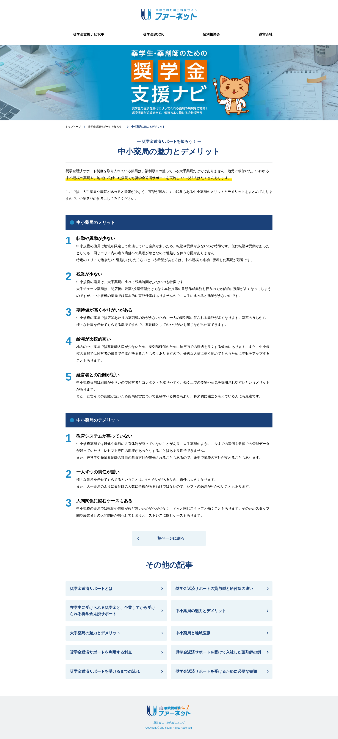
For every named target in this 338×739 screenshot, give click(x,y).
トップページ (73, 126)
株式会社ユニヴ (175, 722)
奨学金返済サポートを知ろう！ (106, 126)
